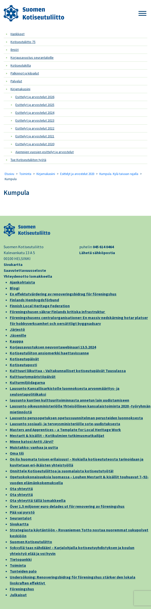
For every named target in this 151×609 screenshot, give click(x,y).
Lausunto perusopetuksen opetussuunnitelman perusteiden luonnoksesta (76, 417)
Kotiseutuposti (23, 364)
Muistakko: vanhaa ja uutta (34, 447)
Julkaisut (18, 594)
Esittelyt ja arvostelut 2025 (34, 104)
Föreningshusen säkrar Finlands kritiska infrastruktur (57, 311)
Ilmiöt (15, 49)
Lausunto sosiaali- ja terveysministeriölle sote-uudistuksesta (65, 423)
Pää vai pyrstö (22, 512)
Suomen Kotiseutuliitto (31, 541)
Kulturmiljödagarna (27, 382)
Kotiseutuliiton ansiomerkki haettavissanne (49, 352)
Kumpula (16, 192)
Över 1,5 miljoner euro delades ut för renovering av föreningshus (67, 506)
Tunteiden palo (23, 571)
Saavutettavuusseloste (25, 270)
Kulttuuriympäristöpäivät (33, 376)
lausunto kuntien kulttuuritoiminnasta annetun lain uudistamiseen (69, 400)
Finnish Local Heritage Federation (40, 305)
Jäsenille (18, 335)
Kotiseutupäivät (24, 358)
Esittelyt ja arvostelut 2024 (34, 112)
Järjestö (17, 329)
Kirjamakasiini (20, 89)
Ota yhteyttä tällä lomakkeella (38, 500)
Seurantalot (21, 518)
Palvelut (16, 81)
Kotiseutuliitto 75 (23, 42)
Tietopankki (21, 559)
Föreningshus (22, 588)
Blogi (14, 288)
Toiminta (25, 174)
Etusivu (9, 174)
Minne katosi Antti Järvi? (32, 441)
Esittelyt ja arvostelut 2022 (34, 128)
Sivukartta (13, 264)
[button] (142, 14)
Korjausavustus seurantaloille (32, 57)
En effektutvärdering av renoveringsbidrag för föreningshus (63, 293)
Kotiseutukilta (21, 65)
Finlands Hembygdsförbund (34, 299)
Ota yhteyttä (21, 488)
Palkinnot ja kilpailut (25, 73)
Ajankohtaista (22, 282)
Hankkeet (17, 34)
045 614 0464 (103, 246)
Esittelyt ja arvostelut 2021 (34, 136)
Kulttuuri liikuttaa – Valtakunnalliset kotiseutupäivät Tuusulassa (68, 370)
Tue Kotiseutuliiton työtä (28, 160)
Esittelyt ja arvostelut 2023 (34, 120)
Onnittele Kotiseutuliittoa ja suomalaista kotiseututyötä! (62, 470)
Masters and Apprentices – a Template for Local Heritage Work (65, 429)
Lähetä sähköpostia (97, 252)
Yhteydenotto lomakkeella (28, 276)
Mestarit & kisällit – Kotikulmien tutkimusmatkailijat (57, 435)
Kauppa (16, 341)
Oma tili (17, 453)
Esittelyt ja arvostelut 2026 (34, 97)
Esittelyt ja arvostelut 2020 (34, 144)
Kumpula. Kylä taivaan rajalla (118, 174)
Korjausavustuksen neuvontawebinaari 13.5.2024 (53, 347)
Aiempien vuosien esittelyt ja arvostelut (44, 152)
